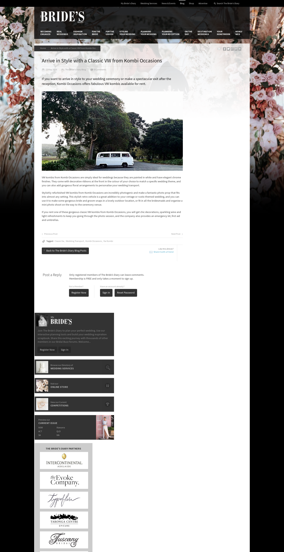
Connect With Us (226, 448)
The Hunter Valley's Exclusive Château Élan (135, 378)
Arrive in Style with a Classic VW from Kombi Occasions (77, 48)
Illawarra (211, 180)
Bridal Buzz (227, 454)
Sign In (107, 290)
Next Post (165, 232)
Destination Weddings (205, 33)
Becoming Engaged (45, 33)
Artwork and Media (157, 457)
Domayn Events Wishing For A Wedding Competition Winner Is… (216, 406)
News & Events (168, 3)
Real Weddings (62, 33)
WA (208, 187)
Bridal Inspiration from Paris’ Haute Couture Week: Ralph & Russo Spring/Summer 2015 (219, 389)
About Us (45, 453)
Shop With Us (154, 453)
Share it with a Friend (152, 249)
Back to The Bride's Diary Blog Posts (66, 247)
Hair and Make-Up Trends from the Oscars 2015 (217, 380)
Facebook (227, 459)
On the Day (188, 33)
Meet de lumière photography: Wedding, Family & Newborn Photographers (73, 394)
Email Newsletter (231, 489)
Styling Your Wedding (127, 33)
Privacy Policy (189, 453)
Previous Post (50, 232)
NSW (190, 180)
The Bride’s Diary (62, 17)
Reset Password (127, 290)
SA (189, 187)
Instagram (227, 465)
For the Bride (96, 33)
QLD (209, 183)
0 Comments (99, 70)
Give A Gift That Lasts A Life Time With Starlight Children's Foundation (73, 386)
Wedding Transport (76, 239)
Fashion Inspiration (80, 33)
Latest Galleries (120, 461)
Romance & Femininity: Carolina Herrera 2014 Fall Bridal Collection (216, 397)
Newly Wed (238, 33)
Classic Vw (60, 239)
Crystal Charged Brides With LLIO (129, 384)
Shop (191, 3)
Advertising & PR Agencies (125, 465)
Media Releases (119, 453)
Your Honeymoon (223, 33)
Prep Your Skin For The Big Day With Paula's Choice (135, 403)
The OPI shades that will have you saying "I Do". (73, 378)
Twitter (225, 471)
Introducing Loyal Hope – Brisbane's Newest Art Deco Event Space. (138, 394)
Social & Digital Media (88, 461)
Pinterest (226, 477)
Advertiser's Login (86, 453)
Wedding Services (148, 3)
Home (43, 48)
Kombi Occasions (94, 239)
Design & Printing (85, 457)
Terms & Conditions (193, 457)
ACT (190, 183)
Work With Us (47, 465)
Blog (182, 3)
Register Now (79, 290)
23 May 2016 (50, 70)
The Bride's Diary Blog (74, 70)
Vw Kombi (109, 239)
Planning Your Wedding (149, 33)
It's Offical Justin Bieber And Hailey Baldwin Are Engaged (73, 403)
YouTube (226, 483)
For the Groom (110, 33)
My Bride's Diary (128, 3)
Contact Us (46, 457)
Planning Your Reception (170, 33)
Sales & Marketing (86, 465)
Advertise (203, 3)
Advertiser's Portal (157, 461)
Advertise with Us (50, 461)
